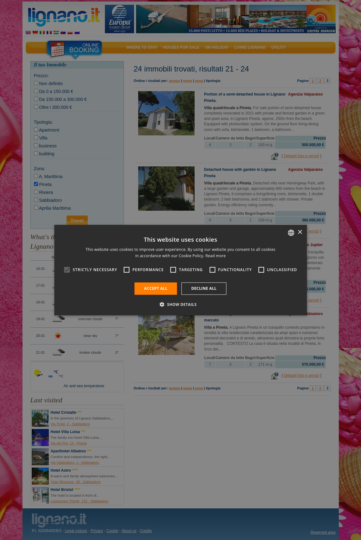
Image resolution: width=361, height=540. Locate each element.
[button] (180, 304)
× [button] (299, 232)
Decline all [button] (203, 288)
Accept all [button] (156, 288)
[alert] (180, 270)
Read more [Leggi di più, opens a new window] (215, 255)
